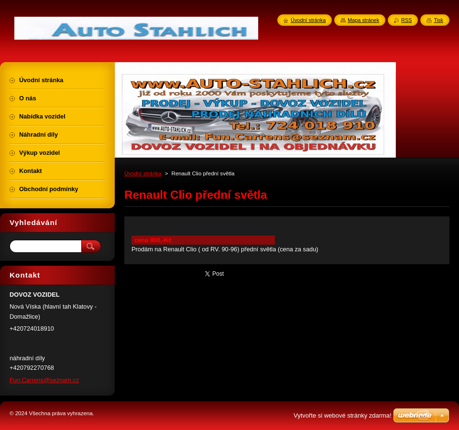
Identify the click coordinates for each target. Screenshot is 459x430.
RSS (406, 20)
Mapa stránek (363, 20)
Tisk (438, 20)
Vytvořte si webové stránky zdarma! (343, 415)
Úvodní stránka (142, 173)
